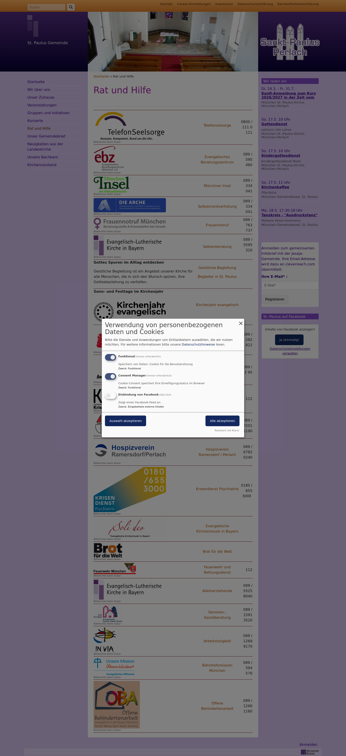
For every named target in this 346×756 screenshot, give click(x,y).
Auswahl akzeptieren (125, 421)
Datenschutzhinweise (198, 344)
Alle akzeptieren (222, 421)
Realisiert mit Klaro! (227, 430)
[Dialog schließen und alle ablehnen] (240, 321)
